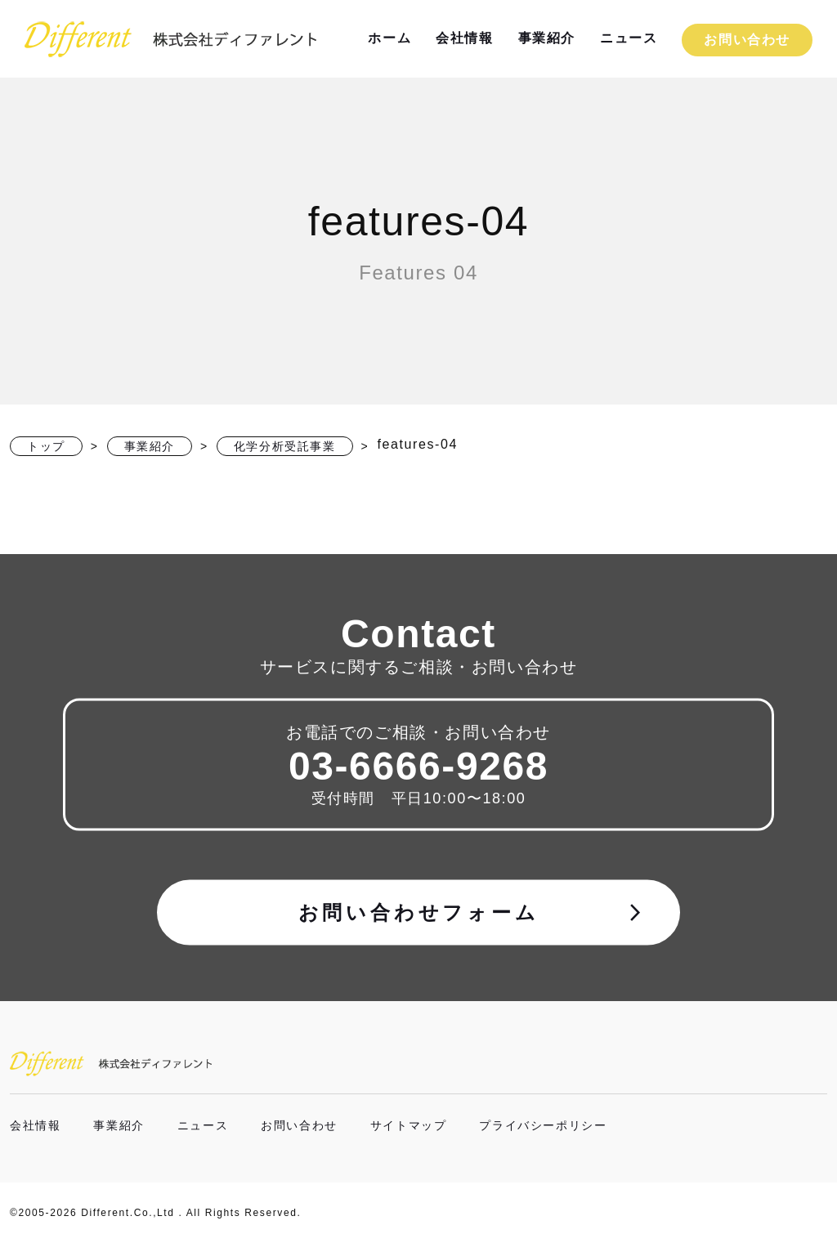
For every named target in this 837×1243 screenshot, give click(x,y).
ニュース (628, 38)
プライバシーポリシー (542, 1125)
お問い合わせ (747, 40)
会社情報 (464, 38)
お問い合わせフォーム (472, 912)
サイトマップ (408, 1125)
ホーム (389, 38)
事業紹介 (546, 38)
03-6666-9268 (418, 765)
